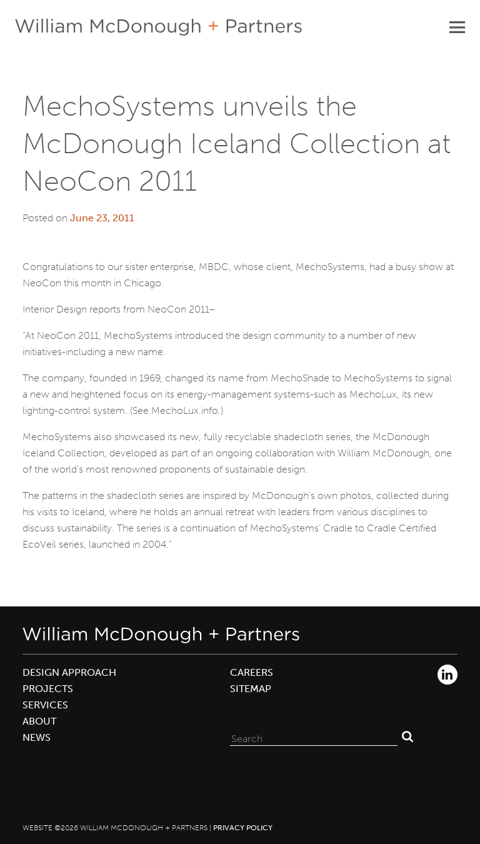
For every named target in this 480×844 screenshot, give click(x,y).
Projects (47, 689)
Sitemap (250, 689)
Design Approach (69, 672)
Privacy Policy (242, 827)
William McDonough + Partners (158, 27)
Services (45, 705)
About (39, 721)
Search (408, 736)
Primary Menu (457, 27)
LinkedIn (448, 675)
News (36, 737)
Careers (251, 672)
